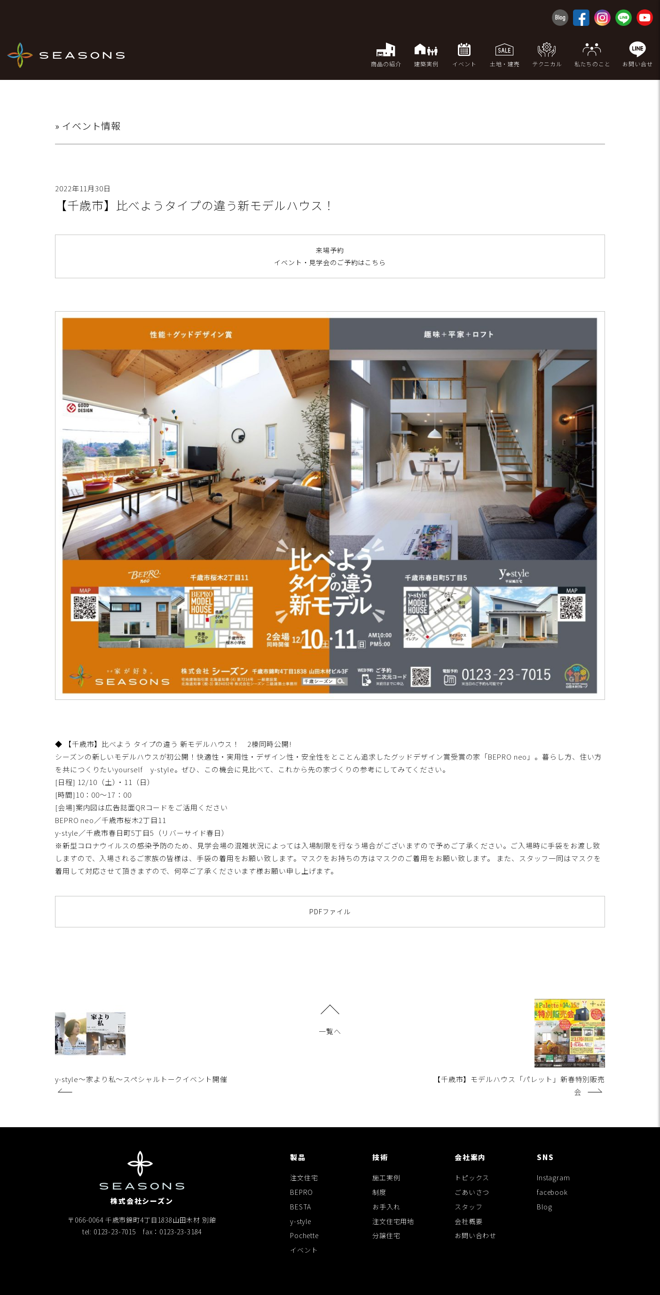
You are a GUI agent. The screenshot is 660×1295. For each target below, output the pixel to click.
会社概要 (468, 1221)
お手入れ (386, 1206)
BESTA (300, 1206)
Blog (544, 1206)
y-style (300, 1221)
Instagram (553, 1177)
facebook (552, 1192)
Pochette (304, 1235)
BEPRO (301, 1192)
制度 (379, 1192)
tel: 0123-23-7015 (109, 1231)
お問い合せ (637, 54)
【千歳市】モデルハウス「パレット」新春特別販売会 (519, 1047)
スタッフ (468, 1206)
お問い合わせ (475, 1235)
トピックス (472, 1177)
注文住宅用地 (393, 1221)
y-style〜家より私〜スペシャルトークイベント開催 (141, 1045)
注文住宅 (304, 1177)
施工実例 (386, 1177)
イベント (304, 1250)
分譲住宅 (386, 1235)
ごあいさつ (472, 1192)
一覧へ (330, 1021)
